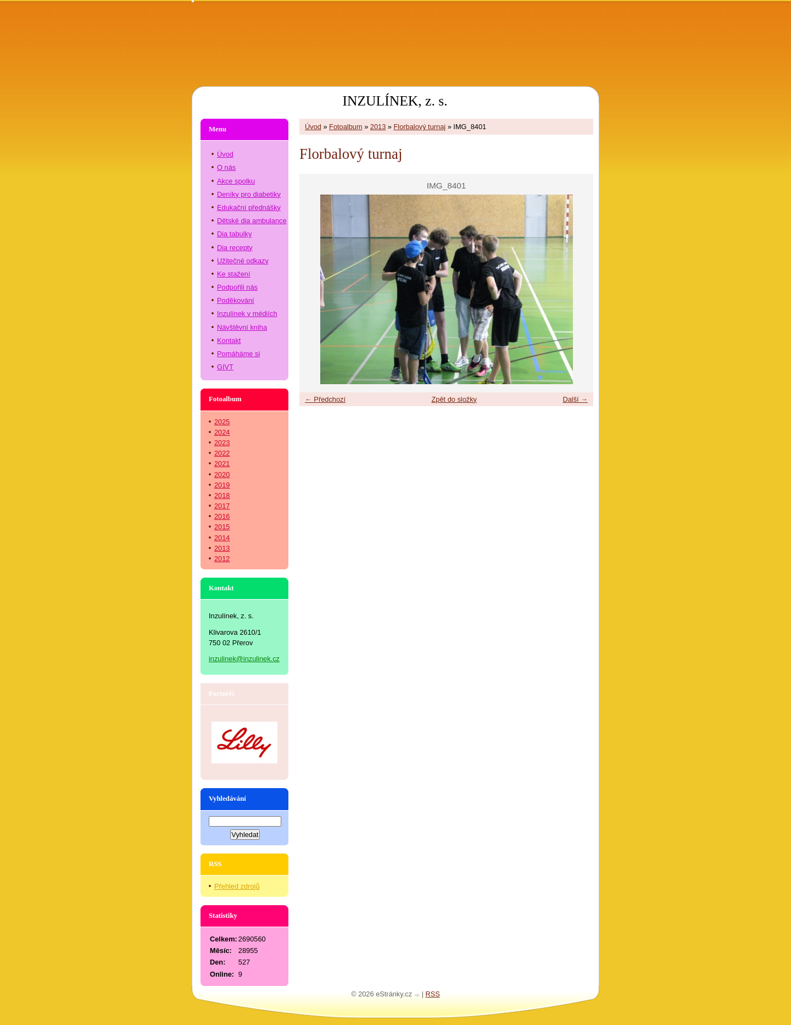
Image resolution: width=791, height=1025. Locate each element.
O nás (226, 167)
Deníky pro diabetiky (249, 194)
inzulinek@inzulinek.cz (244, 659)
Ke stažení (233, 274)
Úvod (313, 127)
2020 (222, 474)
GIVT (225, 367)
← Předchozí (325, 399)
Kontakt (229, 340)
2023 (222, 443)
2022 (222, 453)
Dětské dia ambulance (252, 221)
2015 (222, 527)
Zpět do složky (454, 399)
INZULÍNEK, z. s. (394, 101)
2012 (222, 559)
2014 (222, 538)
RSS (433, 994)
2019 (222, 485)
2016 (222, 516)
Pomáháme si (238, 354)
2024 (222, 432)
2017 (222, 506)
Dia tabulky (234, 234)
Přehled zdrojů (237, 886)
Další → (575, 399)
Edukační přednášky (249, 207)
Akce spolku (236, 181)
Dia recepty (235, 247)
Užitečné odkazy (243, 261)
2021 (222, 463)
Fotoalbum (345, 127)
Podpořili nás (237, 287)
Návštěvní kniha (242, 327)
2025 (222, 422)
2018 (222, 495)
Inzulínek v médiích (247, 313)
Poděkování (235, 300)
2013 (378, 127)
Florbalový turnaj (420, 127)
